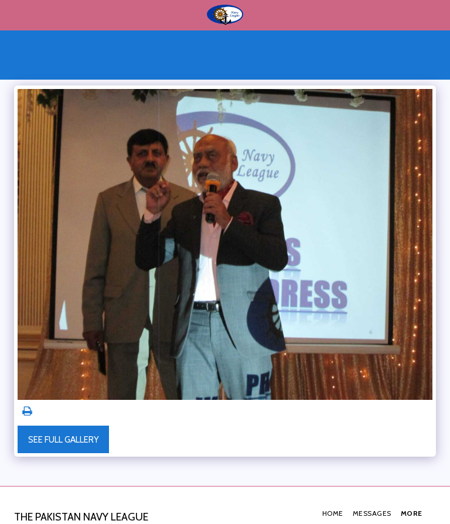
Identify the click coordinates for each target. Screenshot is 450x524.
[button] (13, 15)
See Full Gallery (63, 439)
